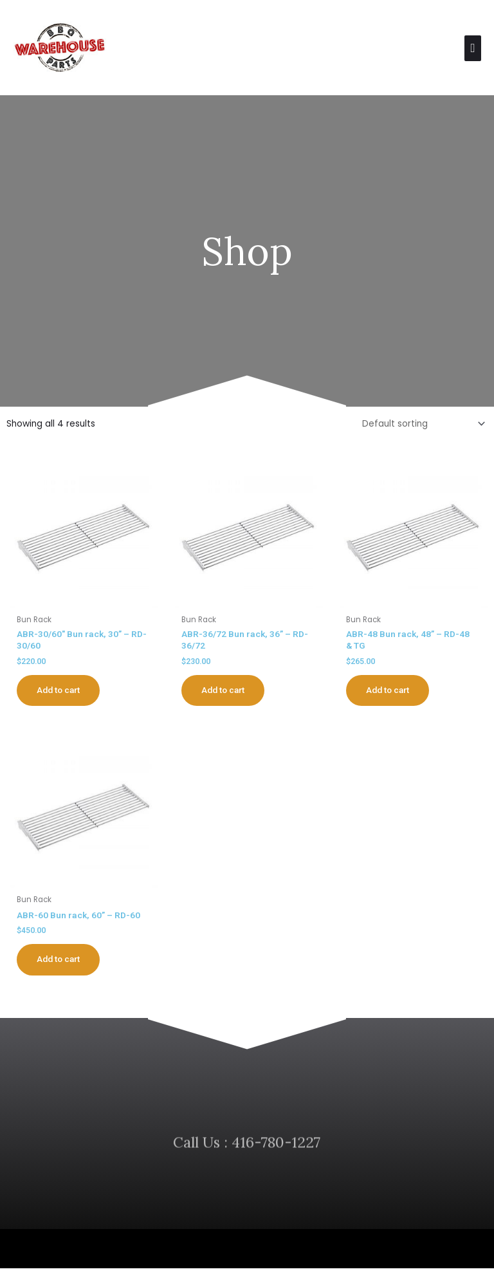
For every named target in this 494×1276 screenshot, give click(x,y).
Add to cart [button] (60, 694)
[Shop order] (421, 427)
